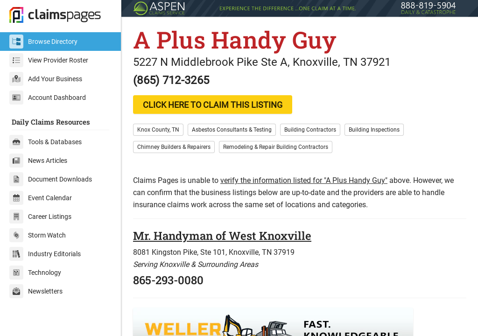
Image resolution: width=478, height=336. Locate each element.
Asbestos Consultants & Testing (232, 129)
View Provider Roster (48, 60)
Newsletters (36, 291)
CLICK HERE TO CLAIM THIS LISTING (212, 105)
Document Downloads (50, 179)
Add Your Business (45, 79)
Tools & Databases (45, 142)
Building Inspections (374, 129)
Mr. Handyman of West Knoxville (222, 235)
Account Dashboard (47, 98)
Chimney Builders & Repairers (174, 147)
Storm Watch (37, 235)
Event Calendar (40, 198)
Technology (35, 273)
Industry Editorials (45, 254)
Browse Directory (43, 42)
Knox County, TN (158, 129)
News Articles (38, 161)
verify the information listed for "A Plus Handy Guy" (303, 180)
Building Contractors (310, 129)
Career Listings (40, 217)
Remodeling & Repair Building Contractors (275, 147)
